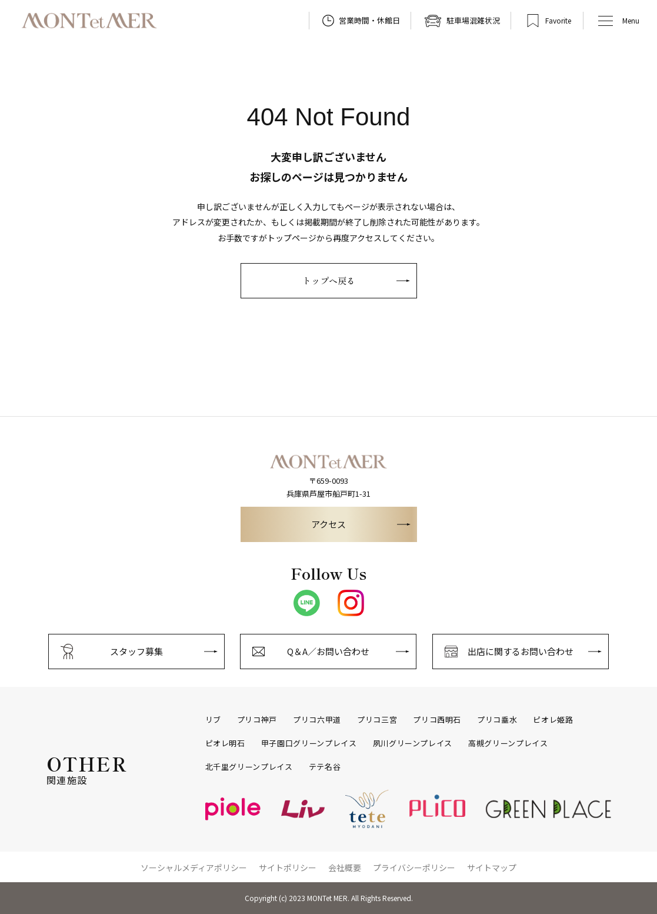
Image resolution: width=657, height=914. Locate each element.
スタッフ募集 (136, 651)
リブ (213, 719)
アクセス (328, 524)
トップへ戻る (328, 280)
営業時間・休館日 (369, 20)
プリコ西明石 (437, 719)
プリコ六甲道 (317, 719)
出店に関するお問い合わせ (520, 651)
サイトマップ (491, 867)
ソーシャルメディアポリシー (194, 867)
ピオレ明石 (225, 743)
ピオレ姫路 (553, 719)
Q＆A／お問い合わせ (328, 651)
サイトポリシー (287, 867)
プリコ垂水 (497, 719)
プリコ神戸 (257, 719)
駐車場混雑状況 (473, 20)
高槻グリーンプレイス (508, 743)
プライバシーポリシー (414, 867)
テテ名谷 (325, 767)
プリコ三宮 (377, 719)
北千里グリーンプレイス (249, 767)
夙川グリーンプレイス (413, 743)
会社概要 (344, 867)
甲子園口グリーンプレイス (309, 743)
